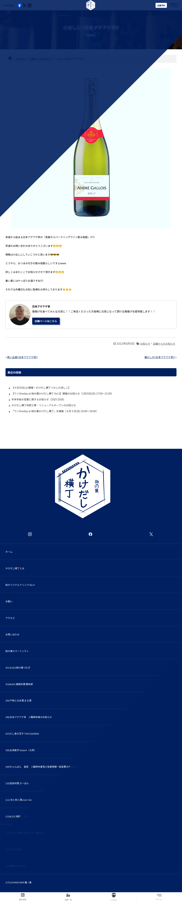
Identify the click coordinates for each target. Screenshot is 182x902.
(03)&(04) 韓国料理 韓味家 (19, 684)
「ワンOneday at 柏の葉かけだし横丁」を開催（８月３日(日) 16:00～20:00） (55, 411)
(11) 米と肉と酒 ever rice (19, 799)
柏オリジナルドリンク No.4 (20, 585)
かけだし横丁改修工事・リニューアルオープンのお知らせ (44, 405)
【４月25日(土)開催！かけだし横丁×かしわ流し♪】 (41, 387)
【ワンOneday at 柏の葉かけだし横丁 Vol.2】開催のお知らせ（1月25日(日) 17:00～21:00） (63, 393)
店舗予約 (161, 5)
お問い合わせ (13, 634)
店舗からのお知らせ (164, 343)
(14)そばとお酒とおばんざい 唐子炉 (24, 833)
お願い (9, 601)
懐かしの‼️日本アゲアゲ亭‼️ (159, 357)
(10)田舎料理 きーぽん (17, 783)
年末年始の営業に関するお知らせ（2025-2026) (38, 399)
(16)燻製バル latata (16, 865)
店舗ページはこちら (46, 321)
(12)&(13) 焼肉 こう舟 (18, 816)
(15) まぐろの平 (15, 849)
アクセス (10, 618)
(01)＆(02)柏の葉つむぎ (18, 667)
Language (9, 5)
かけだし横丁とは (15, 568)
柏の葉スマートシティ (17, 651)
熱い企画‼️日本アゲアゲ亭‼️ (22, 357)
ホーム (9, 551)
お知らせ (145, 343)
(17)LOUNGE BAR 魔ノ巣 (19, 882)
